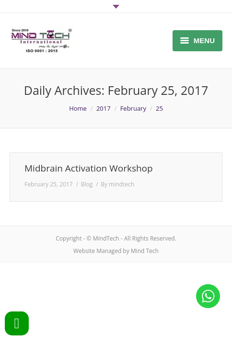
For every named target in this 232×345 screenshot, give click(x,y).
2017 (103, 108)
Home (78, 108)
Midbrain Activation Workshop (88, 168)
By (117, 184)
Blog (87, 184)
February (133, 108)
